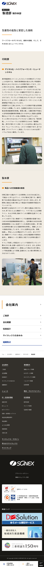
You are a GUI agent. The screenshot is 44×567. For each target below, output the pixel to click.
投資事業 (26, 385)
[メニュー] (41, 564)
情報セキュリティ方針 (22, 477)
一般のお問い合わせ (29, 564)
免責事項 (4, 429)
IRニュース (5, 406)
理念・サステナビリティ (32, 391)
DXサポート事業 (28, 373)
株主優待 (4, 421)
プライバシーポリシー (22, 473)
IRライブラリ (5, 410)
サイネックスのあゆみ (13, 335)
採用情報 (27, 397)
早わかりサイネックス (10, 443)
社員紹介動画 (27, 410)
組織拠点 (4, 385)
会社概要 (7, 322)
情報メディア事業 (29, 369)
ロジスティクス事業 (29, 377)
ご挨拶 (6, 315)
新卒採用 (26, 402)
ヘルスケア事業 (28, 381)
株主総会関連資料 (7, 417)
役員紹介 (7, 328)
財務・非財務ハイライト (9, 413)
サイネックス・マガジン (10, 439)
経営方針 (4, 402)
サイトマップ (6, 448)
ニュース (5, 391)
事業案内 (27, 365)
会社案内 (12, 304)
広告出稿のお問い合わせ (10, 564)
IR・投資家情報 (7, 397)
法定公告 (4, 433)
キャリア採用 (27, 406)
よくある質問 (6, 425)
